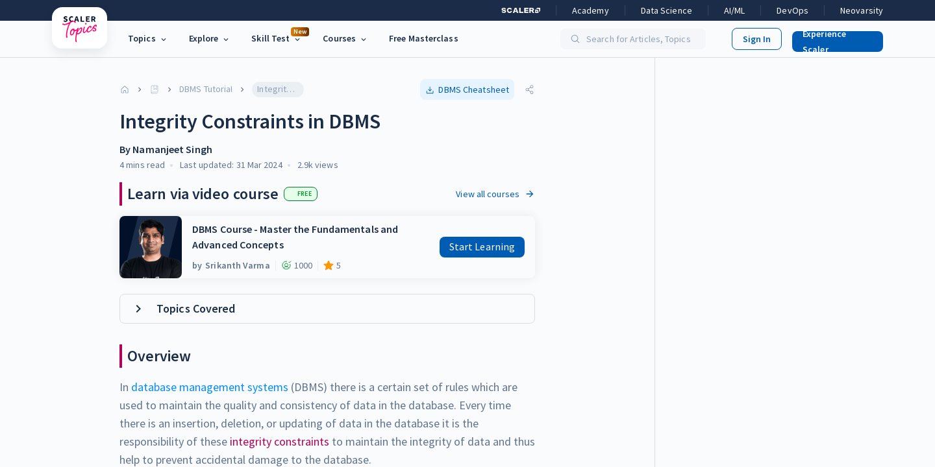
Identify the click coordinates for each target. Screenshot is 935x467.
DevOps (792, 10)
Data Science (666, 10)
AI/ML (734, 10)
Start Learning (482, 246)
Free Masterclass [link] (423, 38)
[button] (832, 39)
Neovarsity (861, 10)
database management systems (209, 386)
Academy (590, 10)
